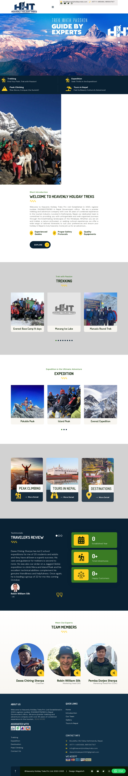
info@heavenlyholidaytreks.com (75, 2)
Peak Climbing (30, 490)
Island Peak (64, 421)
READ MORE (40, 721)
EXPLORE (41, 244)
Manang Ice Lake (64, 328)
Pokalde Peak (27, 421)
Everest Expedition (100, 421)
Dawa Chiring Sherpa (30, 680)
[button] (119, 42)
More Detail (31, 499)
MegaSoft (80, 771)
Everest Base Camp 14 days (27, 328)
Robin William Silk (69, 680)
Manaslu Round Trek (100, 328)
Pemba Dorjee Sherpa (102, 680)
